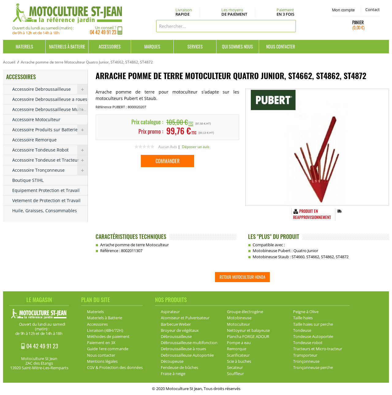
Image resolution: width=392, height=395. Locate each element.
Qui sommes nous (237, 46)
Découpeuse (172, 361)
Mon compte (343, 10)
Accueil (9, 62)
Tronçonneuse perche (313, 367)
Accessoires (110, 46)
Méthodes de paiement (108, 336)
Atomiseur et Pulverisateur (185, 317)
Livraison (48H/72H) (105, 330)
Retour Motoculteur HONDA (242, 277)
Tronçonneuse (306, 361)
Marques (152, 46)
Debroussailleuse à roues (183, 348)
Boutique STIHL (27, 180)
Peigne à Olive (305, 311)
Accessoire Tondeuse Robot (50, 150)
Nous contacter (280, 46)
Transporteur (305, 355)
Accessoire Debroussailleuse (50, 89)
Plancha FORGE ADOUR (248, 336)
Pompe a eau (239, 342)
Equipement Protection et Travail (46, 190)
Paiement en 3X (101, 342)
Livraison (183, 12)
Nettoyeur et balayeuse (248, 330)
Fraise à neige (173, 373)
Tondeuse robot (307, 342)
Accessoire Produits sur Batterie (50, 130)
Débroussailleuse (176, 336)
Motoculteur (238, 324)
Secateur (235, 367)
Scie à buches (239, 361)
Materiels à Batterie (67, 46)
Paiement (285, 12)
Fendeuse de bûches (179, 367)
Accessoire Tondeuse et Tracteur (50, 160)
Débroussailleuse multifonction (189, 342)
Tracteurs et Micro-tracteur (317, 348)
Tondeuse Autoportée (313, 336)
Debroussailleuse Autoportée (187, 355)
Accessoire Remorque (34, 140)
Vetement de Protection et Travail (46, 200)
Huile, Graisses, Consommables (44, 210)
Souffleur (235, 373)
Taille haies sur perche (313, 324)
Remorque (236, 348)
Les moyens (234, 12)
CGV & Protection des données (115, 367)
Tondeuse (302, 330)
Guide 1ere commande (107, 348)
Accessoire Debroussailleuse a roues (49, 99)
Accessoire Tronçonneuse (50, 170)
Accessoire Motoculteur (36, 119)
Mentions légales (102, 361)
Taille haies (303, 317)
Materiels (24, 46)
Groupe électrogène (245, 311)
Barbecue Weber (176, 324)
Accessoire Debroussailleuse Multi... (50, 109)
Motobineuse (239, 317)
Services (195, 46)
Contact (372, 9)
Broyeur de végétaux (180, 330)
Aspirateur (170, 311)
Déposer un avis (195, 146)
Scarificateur (238, 355)
